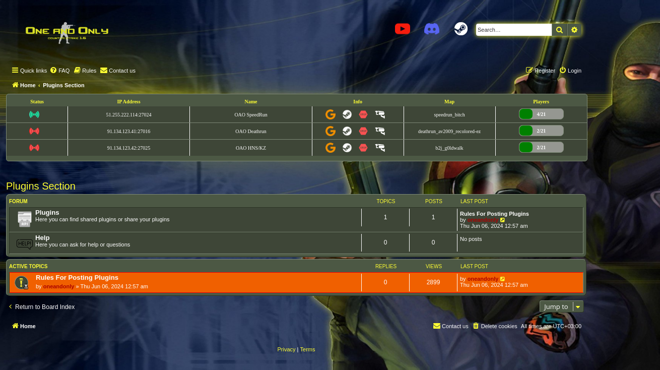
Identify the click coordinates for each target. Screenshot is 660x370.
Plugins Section (41, 186)
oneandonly (483, 220)
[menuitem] (59, 71)
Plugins (47, 212)
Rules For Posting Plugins (494, 214)
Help (42, 237)
